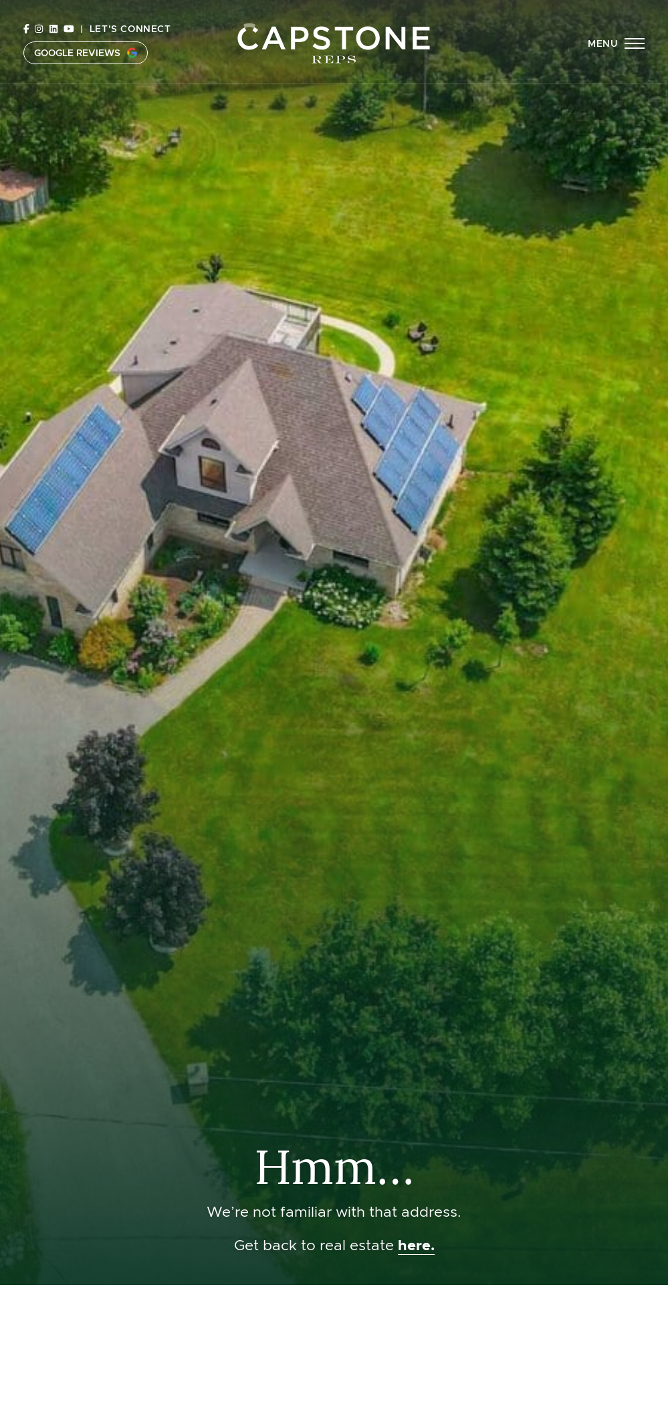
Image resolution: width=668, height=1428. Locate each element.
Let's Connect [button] (130, 29)
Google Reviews (85, 53)
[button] (616, 43)
